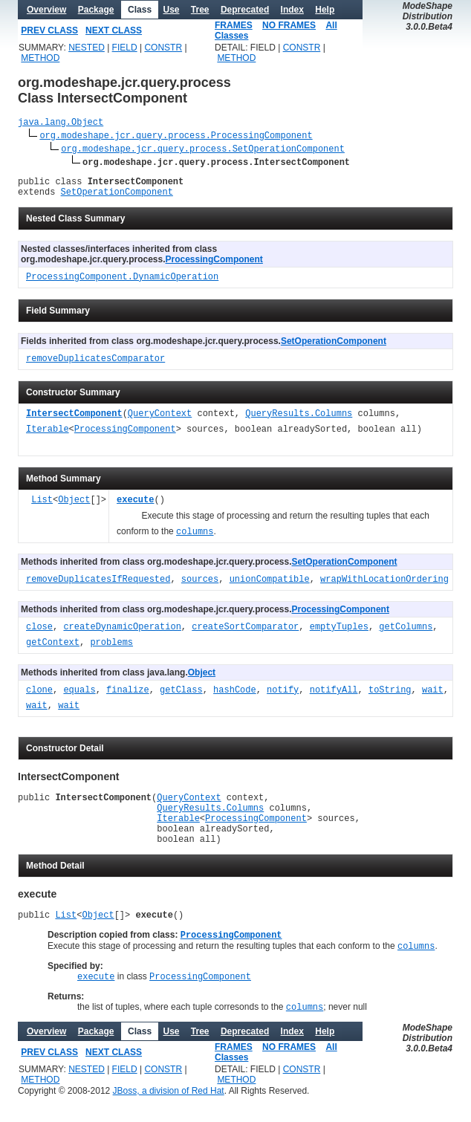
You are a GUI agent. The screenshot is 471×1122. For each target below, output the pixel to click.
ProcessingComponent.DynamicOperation (122, 284)
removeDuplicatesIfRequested (98, 586)
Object (74, 507)
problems (111, 649)
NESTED (86, 47)
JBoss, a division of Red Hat (168, 1117)
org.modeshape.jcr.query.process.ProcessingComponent (175, 137)
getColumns (405, 634)
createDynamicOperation (122, 634)
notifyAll (334, 697)
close (39, 634)
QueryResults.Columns (298, 421)
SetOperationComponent (117, 198)
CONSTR (163, 47)
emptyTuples (339, 634)
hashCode (234, 697)
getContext (52, 649)
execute (135, 507)
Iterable (47, 436)
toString (390, 697)
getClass (181, 697)
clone (39, 697)
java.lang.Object (60, 123)
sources (199, 586)
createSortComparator (245, 634)
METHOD (40, 58)
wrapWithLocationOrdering (384, 586)
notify (283, 697)
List (42, 507)
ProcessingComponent (214, 266)
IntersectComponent (74, 421)
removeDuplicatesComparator (95, 366)
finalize (127, 697)
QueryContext (160, 421)
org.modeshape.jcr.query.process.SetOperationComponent (203, 150)
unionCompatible (270, 586)
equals (79, 697)
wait (433, 697)
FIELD (124, 47)
